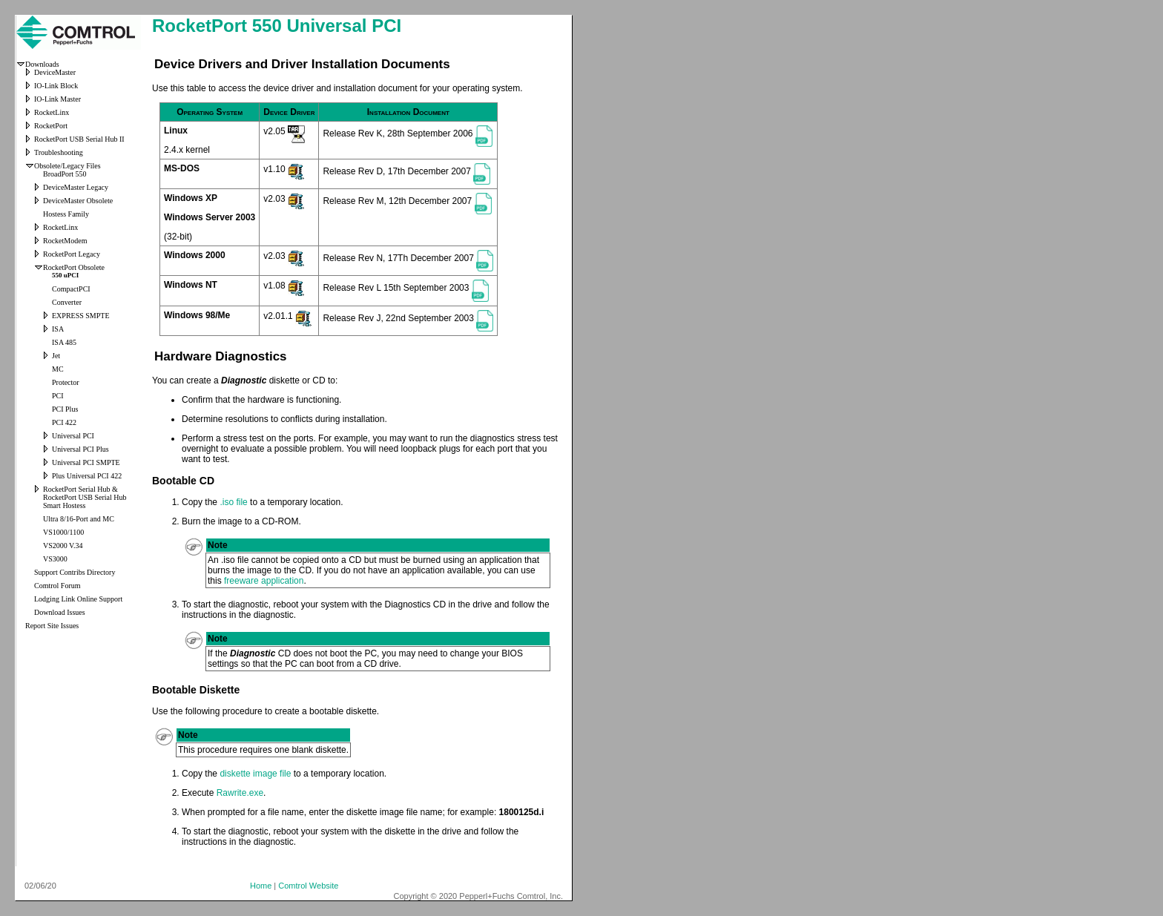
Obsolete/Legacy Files (67, 166)
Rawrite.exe (240, 793)
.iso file (233, 502)
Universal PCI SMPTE (86, 462)
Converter (67, 302)
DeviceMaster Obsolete (78, 201)
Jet (56, 356)
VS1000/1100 (63, 532)
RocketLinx (51, 112)
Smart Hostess (64, 505)
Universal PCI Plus (80, 449)
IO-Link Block (56, 86)
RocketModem (65, 241)
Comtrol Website (308, 885)
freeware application (263, 581)
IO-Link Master (57, 99)
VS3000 (55, 559)
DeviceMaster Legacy (75, 187)
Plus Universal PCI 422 (87, 476)
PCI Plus (65, 409)
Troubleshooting (58, 152)
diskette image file (255, 773)
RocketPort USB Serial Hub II (79, 139)
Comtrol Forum (57, 585)
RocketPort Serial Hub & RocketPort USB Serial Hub (85, 493)
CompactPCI (71, 289)
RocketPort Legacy (71, 254)
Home (260, 885)
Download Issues (59, 612)
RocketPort (50, 126)
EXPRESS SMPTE (81, 316)
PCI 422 (64, 422)
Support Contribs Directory (74, 572)
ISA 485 (64, 342)
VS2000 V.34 (63, 545)
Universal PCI (73, 436)
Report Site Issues (52, 626)
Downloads (42, 64)
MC (58, 369)
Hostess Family (66, 214)
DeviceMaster (55, 72)
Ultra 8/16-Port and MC (78, 519)
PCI (58, 396)
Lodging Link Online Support (78, 599)
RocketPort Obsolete (74, 267)
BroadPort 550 (65, 174)
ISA (58, 329)
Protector (65, 382)
